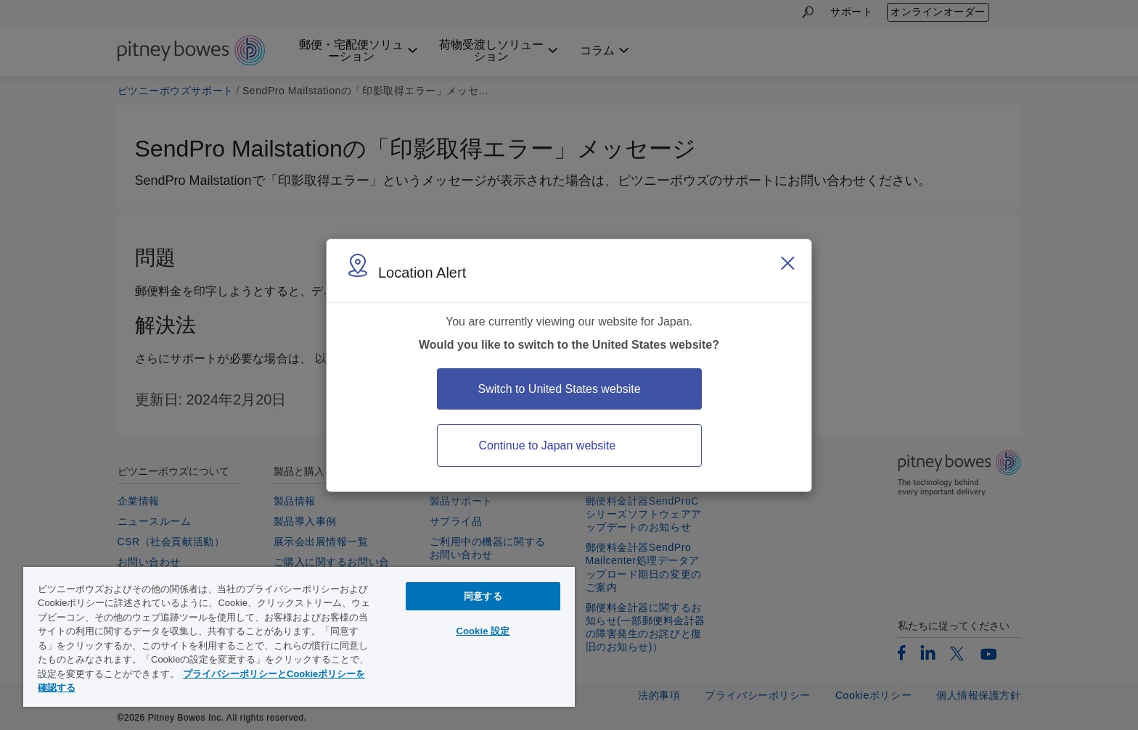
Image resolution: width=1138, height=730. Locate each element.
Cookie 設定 (482, 631)
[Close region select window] (787, 263)
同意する (483, 596)
